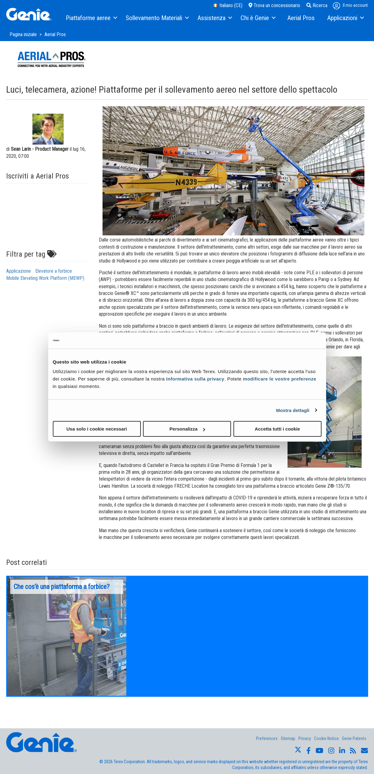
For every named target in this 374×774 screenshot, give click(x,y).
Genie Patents (354, 738)
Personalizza (187, 428)
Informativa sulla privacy (195, 378)
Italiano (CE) (227, 5)
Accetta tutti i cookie (277, 428)
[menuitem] (91, 18)
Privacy (304, 738)
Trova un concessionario (274, 5)
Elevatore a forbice (53, 271)
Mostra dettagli (292, 410)
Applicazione (18, 271)
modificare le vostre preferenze (279, 378)
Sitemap (288, 738)
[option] (66, 636)
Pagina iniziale (24, 34)
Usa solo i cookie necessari (96, 428)
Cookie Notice (326, 738)
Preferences (267, 738)
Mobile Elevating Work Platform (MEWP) (45, 278)
